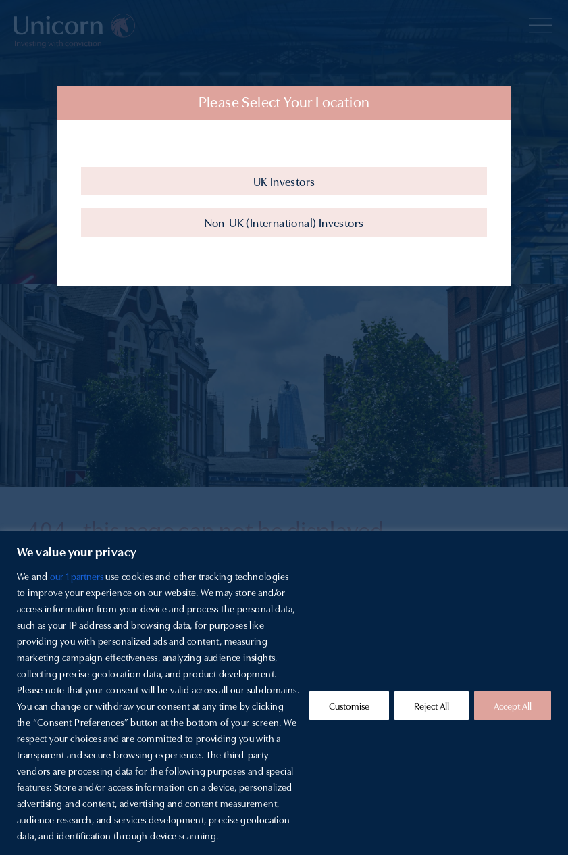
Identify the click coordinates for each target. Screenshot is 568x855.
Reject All (431, 705)
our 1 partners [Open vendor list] (76, 576)
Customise (349, 705)
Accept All (513, 705)
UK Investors (284, 181)
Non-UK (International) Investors (284, 222)
